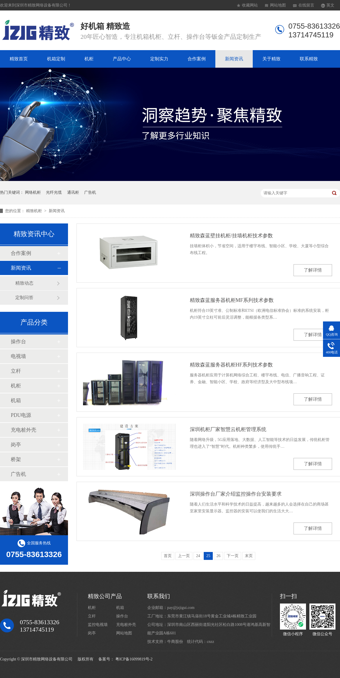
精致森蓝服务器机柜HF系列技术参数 (231, 365)
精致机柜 (34, 211)
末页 (249, 556)
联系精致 (309, 58)
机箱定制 (56, 58)
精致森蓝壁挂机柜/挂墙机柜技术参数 (231, 235)
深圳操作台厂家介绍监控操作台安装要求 (236, 494)
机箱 (16, 400)
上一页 (184, 556)
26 (218, 556)
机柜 (89, 58)
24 (198, 556)
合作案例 (197, 58)
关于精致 (271, 58)
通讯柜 (73, 192)
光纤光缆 (54, 192)
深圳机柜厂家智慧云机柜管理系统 (228, 429)
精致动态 (24, 283)
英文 (330, 5)
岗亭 (16, 444)
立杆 (16, 371)
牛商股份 (175, 641)
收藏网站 (250, 5)
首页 (168, 556)
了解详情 (313, 270)
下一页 (233, 556)
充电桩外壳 (23, 430)
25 (208, 556)
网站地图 (278, 5)
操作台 (18, 341)
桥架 (16, 459)
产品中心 (122, 58)
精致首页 (19, 58)
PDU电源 (21, 415)
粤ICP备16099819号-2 (133, 659)
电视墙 (18, 356)
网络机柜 (33, 192)
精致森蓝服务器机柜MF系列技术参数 (232, 300)
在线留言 (306, 5)
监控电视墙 (98, 624)
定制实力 (159, 58)
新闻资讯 (234, 58)
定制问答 (24, 297)
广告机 (90, 192)
